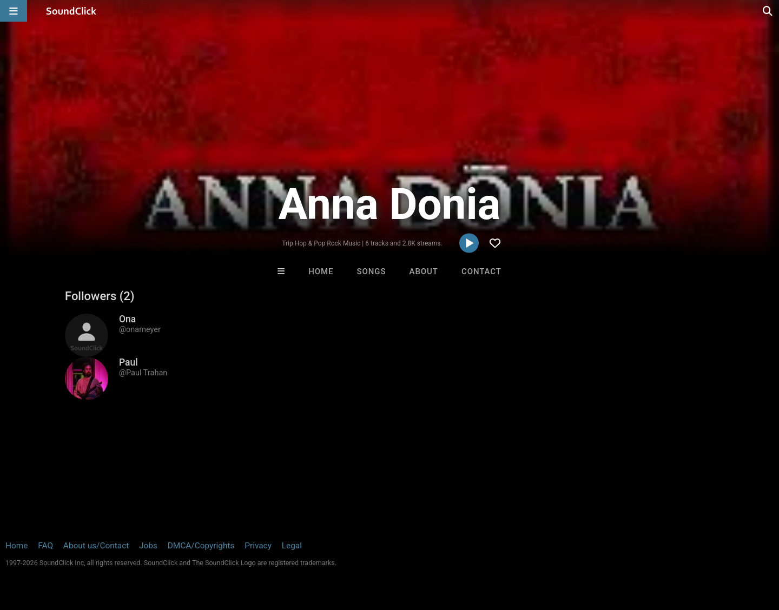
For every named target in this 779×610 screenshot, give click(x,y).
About (424, 271)
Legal (292, 546)
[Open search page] (768, 11)
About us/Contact (96, 546)
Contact (481, 271)
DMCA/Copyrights (201, 546)
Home (320, 271)
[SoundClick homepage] (71, 11)
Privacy (258, 546)
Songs (371, 271)
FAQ (45, 546)
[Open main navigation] (13, 11)
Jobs (148, 546)
